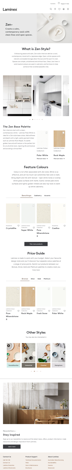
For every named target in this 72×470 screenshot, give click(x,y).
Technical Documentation (33, 460)
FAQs (27, 462)
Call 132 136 (6, 460)
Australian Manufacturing (56, 460)
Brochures (29, 468)
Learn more (11, 446)
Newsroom (51, 468)
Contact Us (6, 462)
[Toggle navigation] (68, 9)
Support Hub (63, 3)
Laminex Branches (8, 465)
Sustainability (52, 462)
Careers (53, 3)
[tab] (26, 196)
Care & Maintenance (32, 465)
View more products (36, 244)
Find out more (41, 158)
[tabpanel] (17, 96)
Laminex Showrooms (9, 468)
